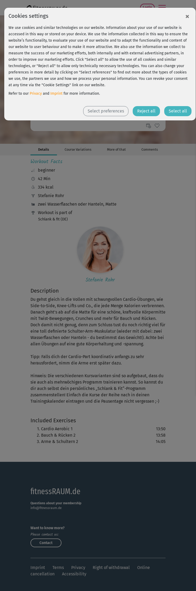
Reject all (146, 111)
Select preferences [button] (106, 111)
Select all (178, 111)
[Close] (187, 16)
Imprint (56, 93)
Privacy (36, 93)
